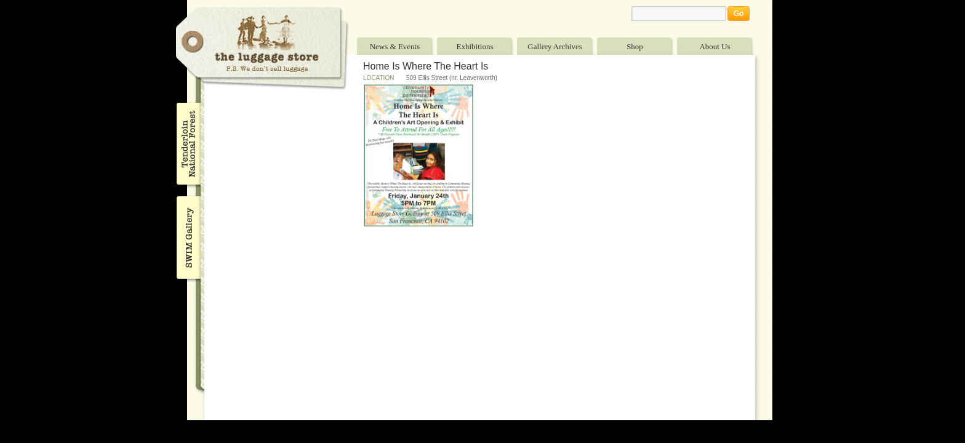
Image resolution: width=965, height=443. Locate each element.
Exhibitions (475, 46)
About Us (714, 46)
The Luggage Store (262, 48)
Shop (635, 46)
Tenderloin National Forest (187, 143)
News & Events (395, 46)
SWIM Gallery (187, 235)
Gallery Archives (554, 46)
